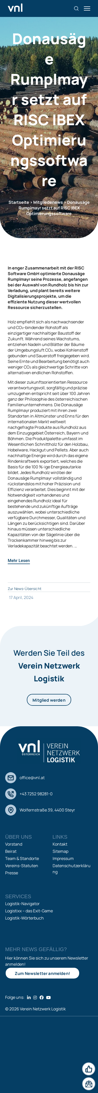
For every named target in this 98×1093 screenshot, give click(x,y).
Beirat (11, 851)
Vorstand (13, 844)
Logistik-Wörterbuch (24, 918)
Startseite (19, 202)
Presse (11, 873)
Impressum (63, 858)
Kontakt (60, 844)
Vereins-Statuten (21, 865)
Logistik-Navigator (22, 903)
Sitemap (60, 851)
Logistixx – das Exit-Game (29, 911)
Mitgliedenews (48, 202)
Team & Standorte (22, 858)
